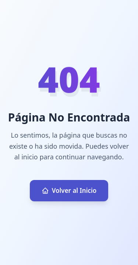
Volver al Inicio (69, 190)
